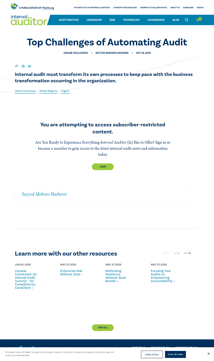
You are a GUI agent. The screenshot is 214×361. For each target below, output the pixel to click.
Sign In (200, 7)
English (65, 91)
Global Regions (48, 91)
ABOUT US (175, 7)
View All (103, 327)
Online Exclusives (25, 91)
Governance (156, 20)
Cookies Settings (152, 354)
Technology (131, 20)
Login (102, 166)
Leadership (94, 20)
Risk (112, 20)
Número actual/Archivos (153, 7)
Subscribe (188, 7)
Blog (176, 20)
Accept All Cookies (175, 354)
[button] (175, 253)
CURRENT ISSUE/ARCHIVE (125, 7)
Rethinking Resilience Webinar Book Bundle (115, 276)
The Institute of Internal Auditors (92, 7)
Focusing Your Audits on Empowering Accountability (161, 276)
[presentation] (167, 253)
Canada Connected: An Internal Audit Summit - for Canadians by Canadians (26, 279)
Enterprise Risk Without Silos (71, 273)
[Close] (208, 353)
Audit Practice (69, 20)
